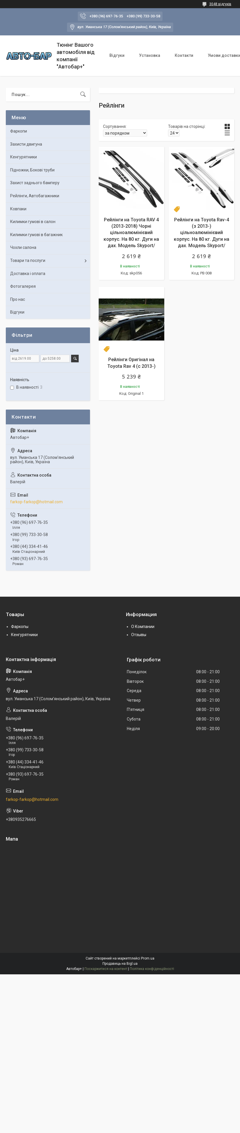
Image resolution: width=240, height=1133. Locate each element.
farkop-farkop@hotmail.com (36, 501)
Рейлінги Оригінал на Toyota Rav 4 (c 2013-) (131, 363)
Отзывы (138, 634)
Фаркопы (19, 626)
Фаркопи (18, 131)
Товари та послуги (27, 260)
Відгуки (116, 55)
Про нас (17, 299)
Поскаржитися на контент (105, 969)
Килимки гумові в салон (32, 221)
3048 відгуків (220, 4)
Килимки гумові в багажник (36, 234)
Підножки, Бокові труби (32, 170)
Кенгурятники (23, 157)
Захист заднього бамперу (34, 182)
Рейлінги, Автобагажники (34, 195)
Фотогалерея (23, 286)
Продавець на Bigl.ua (120, 964)
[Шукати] (83, 95)
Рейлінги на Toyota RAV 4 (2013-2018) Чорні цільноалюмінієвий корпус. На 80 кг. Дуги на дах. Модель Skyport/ (131, 233)
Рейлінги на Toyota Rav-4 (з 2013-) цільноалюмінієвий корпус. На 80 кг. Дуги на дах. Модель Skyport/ (201, 233)
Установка (149, 55)
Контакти (184, 55)
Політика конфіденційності (152, 969)
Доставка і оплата (27, 273)
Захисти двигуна (26, 144)
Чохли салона (23, 247)
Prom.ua (147, 958)
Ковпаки (18, 209)
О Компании (142, 626)
